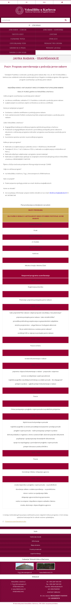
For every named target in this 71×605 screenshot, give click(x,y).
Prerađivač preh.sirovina (53, 43)
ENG (44, 2)
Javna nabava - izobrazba (17, 30)
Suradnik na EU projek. (18, 48)
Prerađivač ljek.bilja (53, 48)
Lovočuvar (53, 34)
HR (26, 2)
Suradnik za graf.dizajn (17, 52)
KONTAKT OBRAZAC (53, 592)
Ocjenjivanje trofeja (18, 39)
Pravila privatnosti (35, 549)
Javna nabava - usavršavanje (53, 30)
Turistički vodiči (18, 34)
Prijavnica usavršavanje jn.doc (15, 521)
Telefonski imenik (35, 537)
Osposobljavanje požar (18, 43)
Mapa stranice (35, 545)
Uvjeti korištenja (35, 554)
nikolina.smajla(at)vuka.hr (58, 193)
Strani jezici (53, 39)
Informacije (35, 541)
